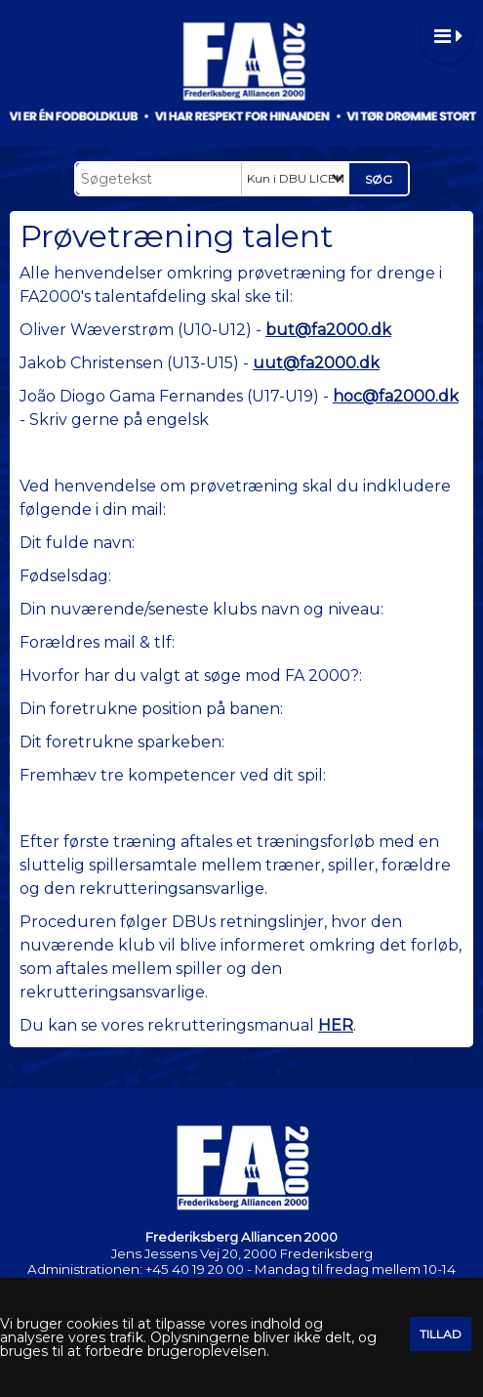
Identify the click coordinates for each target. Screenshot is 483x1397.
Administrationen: (84, 1269)
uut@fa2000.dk (316, 363)
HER (335, 1025)
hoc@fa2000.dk (396, 396)
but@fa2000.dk (328, 329)
